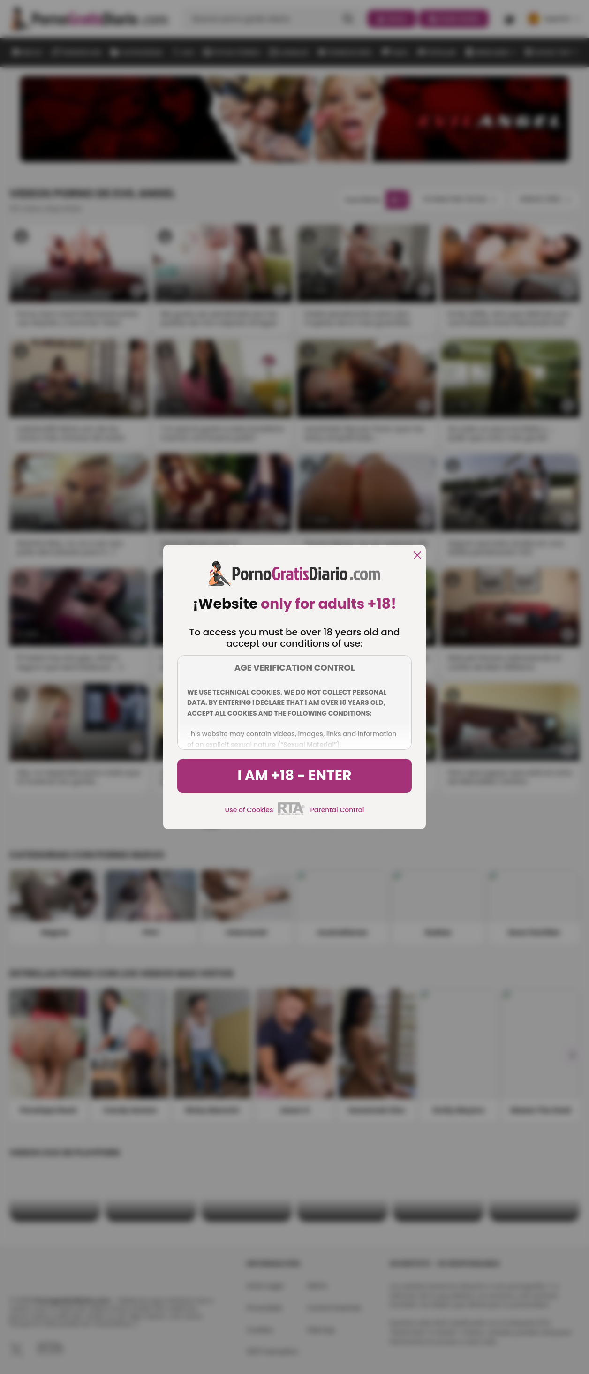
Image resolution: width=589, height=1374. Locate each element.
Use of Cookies (249, 810)
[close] (417, 555)
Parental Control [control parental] (337, 810)
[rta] (291, 813)
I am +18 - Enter (294, 775)
